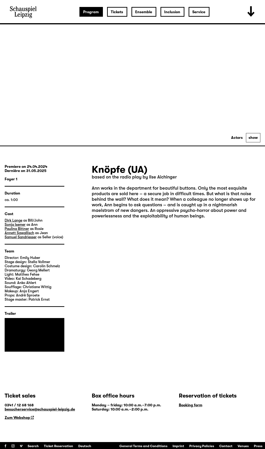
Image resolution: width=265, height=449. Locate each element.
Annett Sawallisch (19, 233)
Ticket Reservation (58, 446)
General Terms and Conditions (143, 446)
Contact (225, 446)
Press (258, 446)
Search (33, 446)
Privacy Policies (201, 446)
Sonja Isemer (15, 225)
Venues (243, 446)
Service (198, 12)
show (253, 138)
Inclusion (172, 12)
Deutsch (84, 446)
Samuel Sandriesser (21, 237)
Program (91, 12)
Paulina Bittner (17, 229)
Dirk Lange (13, 220)
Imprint (178, 446)
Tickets (117, 12)
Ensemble (143, 12)
